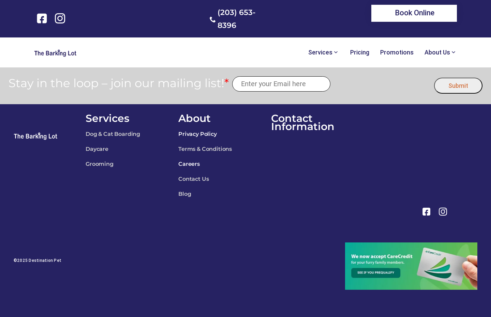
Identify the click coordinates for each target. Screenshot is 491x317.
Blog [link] (184, 194)
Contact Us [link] (193, 179)
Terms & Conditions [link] (205, 149)
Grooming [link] (100, 164)
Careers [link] (189, 164)
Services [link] (320, 52)
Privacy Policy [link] (197, 134)
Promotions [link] (397, 52)
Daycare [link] (97, 149)
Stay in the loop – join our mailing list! (119, 83)
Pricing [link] (359, 52)
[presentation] (382, 84)
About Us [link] (437, 52)
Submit (458, 86)
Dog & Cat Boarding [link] (113, 134)
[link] (43, 18)
